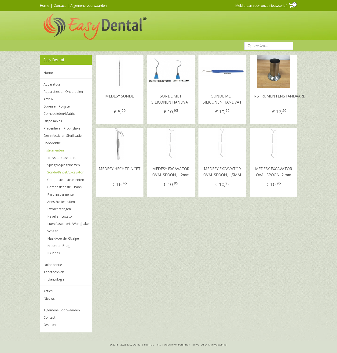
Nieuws (49, 298)
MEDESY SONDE (119, 96)
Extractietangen (59, 209)
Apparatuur (52, 84)
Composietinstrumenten (65, 179)
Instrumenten (54, 150)
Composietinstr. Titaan (64, 187)
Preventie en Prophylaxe (62, 128)
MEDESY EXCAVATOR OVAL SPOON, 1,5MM (222, 171)
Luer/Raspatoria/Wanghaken (69, 223)
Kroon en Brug (58, 245)
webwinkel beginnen (177, 344)
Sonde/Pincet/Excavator (65, 172)
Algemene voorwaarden (88, 5)
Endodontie (52, 143)
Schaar (52, 231)
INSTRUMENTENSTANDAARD (279, 96)
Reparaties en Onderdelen (63, 91)
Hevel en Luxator (60, 216)
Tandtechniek (54, 272)
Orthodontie (53, 265)
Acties (48, 291)
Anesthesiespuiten (61, 201)
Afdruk (48, 99)
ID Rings (53, 253)
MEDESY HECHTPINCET (119, 168)
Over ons (50, 324)
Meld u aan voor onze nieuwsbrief (261, 5)
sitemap (149, 344)
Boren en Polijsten (58, 106)
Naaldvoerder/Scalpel (63, 238)
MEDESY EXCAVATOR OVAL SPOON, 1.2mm (170, 171)
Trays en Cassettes (61, 157)
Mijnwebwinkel (217, 344)
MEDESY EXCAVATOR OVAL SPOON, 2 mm (273, 171)
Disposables (53, 121)
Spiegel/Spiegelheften (63, 165)
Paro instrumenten (61, 194)
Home (44, 5)
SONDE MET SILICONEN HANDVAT (170, 99)
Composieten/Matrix (59, 113)
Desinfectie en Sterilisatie (63, 135)
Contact (60, 5)
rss (159, 344)
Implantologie (54, 279)
